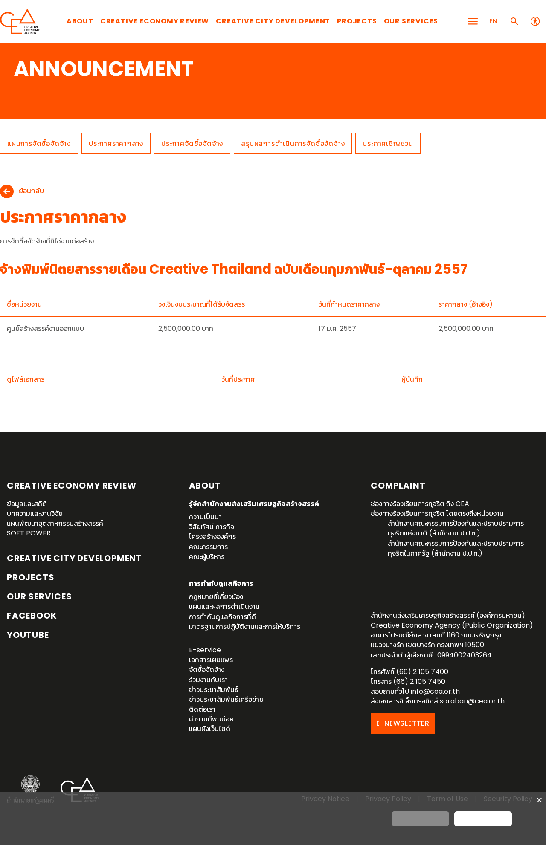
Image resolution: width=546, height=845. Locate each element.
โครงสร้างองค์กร (212, 536)
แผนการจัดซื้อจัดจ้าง (39, 143)
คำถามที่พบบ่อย (211, 719)
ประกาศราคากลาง (116, 143)
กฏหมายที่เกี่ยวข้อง (216, 597)
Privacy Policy (388, 799)
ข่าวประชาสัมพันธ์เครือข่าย (226, 699)
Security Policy (508, 799)
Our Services (411, 21)
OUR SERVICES (39, 596)
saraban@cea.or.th (472, 701)
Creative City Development (273, 21)
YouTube (28, 635)
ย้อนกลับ (31, 191)
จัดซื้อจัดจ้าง (206, 669)
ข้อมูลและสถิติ (27, 504)
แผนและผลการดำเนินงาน (224, 606)
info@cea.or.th (435, 691)
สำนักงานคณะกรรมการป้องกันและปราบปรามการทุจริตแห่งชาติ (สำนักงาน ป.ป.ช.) (456, 528)
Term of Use (447, 799)
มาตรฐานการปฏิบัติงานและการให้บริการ (244, 626)
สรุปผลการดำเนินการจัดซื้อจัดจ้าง (293, 143)
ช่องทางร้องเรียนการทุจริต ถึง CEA (420, 504)
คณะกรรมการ (208, 547)
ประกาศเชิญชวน (388, 143)
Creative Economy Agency (21, 21)
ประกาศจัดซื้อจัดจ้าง (192, 143)
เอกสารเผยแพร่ (211, 660)
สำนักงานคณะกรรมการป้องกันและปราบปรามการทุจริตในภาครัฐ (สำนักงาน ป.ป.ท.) (456, 548)
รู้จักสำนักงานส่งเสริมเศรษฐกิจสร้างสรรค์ (254, 504)
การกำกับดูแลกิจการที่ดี (222, 617)
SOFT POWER (29, 533)
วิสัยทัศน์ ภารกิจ (211, 527)
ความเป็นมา (205, 517)
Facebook (32, 616)
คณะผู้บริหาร (206, 556)
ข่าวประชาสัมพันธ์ (213, 690)
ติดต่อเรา (202, 709)
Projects (357, 21)
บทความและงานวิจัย (35, 513)
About (80, 21)
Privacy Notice (325, 799)
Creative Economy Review (154, 21)
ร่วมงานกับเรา (208, 680)
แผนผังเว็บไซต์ (209, 729)
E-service (205, 650)
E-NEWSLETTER (403, 723)
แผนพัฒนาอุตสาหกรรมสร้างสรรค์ (55, 523)
